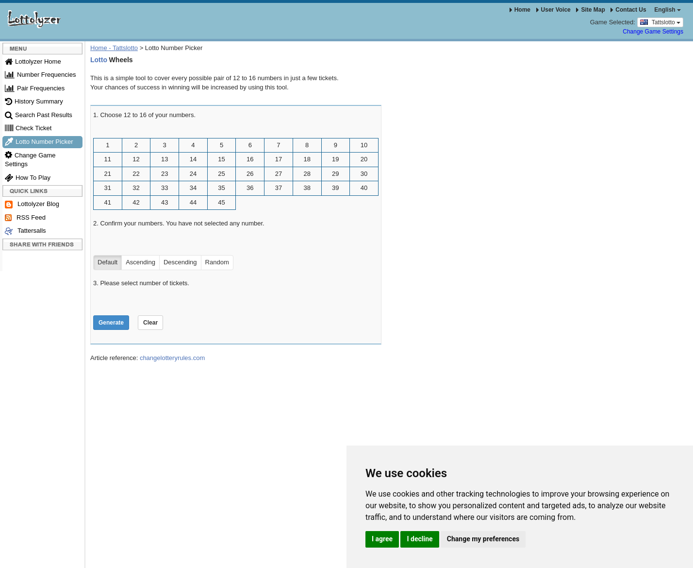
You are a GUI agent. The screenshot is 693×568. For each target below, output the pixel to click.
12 (135, 159)
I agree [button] (382, 539)
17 (278, 159)
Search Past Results (38, 115)
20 (364, 159)
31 (107, 187)
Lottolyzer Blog (32, 204)
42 (135, 202)
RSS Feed (25, 218)
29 (335, 173)
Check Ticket (28, 128)
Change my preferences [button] (483, 539)
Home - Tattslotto (114, 48)
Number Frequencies (40, 74)
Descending (180, 262)
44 (193, 202)
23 (164, 173)
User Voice (553, 9)
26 (250, 173)
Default (107, 262)
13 (164, 159)
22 (135, 173)
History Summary (34, 101)
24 (193, 173)
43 (164, 202)
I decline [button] (419, 539)
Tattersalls (25, 231)
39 (335, 187)
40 (364, 187)
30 (364, 173)
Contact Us (628, 9)
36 (250, 187)
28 (306, 173)
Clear (150, 322)
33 (164, 187)
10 (364, 145)
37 (278, 187)
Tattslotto (660, 22)
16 (250, 159)
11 (107, 159)
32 (135, 187)
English (667, 9)
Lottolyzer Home (33, 61)
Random (217, 262)
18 (306, 159)
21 (107, 173)
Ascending (140, 262)
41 (107, 202)
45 (221, 202)
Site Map (590, 9)
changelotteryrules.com (172, 357)
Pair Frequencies (35, 88)
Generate (111, 322)
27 (278, 173)
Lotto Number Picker (39, 141)
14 (193, 159)
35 (221, 187)
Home (520, 9)
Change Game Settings (653, 31)
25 (221, 173)
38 (306, 187)
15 (221, 159)
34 (193, 187)
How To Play (27, 177)
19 (335, 159)
